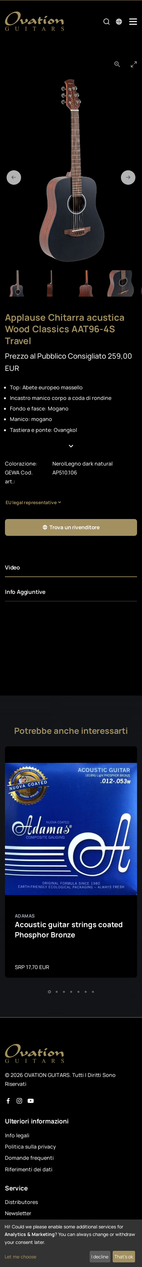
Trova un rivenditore (71, 527)
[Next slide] (128, 177)
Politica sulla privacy (30, 1146)
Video (12, 567)
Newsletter (18, 1213)
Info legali (17, 1135)
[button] (71, 446)
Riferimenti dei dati (28, 1169)
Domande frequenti (29, 1157)
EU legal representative (31, 502)
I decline (99, 1256)
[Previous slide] (14, 177)
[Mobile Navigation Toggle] (133, 21)
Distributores (21, 1202)
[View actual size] (117, 64)
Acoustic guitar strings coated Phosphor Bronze (69, 930)
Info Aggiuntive (25, 592)
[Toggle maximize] (134, 64)
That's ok (123, 1256)
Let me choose (20, 1256)
